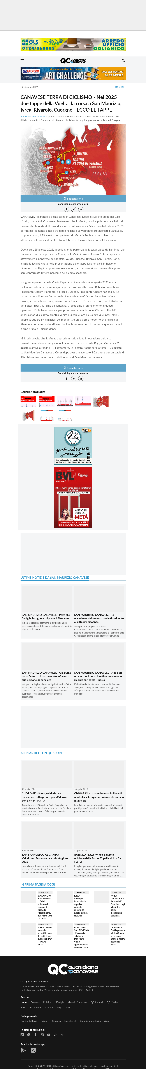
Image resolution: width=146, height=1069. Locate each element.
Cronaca (35, 1002)
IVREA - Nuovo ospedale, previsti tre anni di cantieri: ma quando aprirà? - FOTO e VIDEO (45, 936)
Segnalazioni (63, 1007)
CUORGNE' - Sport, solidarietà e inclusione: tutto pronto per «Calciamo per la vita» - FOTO (45, 797)
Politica (47, 1002)
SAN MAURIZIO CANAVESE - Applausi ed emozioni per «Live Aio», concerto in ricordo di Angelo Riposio (98, 676)
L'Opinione (35, 1007)
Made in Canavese (77, 1002)
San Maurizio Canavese (33, 116)
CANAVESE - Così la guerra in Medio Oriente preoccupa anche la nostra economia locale (118, 936)
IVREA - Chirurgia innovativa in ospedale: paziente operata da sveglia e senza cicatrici (81, 905)
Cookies (56, 1020)
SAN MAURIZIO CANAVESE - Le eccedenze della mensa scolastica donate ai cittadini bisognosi (99, 618)
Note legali (70, 1020)
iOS (81, 989)
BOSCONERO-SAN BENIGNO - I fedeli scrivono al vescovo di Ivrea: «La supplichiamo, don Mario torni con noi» (45, 907)
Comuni (49, 1007)
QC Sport (120, 87)
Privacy (45, 1020)
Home (24, 1002)
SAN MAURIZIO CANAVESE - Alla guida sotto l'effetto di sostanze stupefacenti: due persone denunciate (46, 676)
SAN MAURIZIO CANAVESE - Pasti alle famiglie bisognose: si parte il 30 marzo (46, 616)
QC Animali (97, 1002)
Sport (23, 1007)
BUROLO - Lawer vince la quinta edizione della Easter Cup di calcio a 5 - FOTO (97, 858)
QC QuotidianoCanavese (57, 1066)
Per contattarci (29, 1020)
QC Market (113, 1002)
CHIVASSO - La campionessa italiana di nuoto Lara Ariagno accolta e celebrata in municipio (99, 797)
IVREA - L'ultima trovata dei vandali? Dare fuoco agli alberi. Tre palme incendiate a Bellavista (118, 905)
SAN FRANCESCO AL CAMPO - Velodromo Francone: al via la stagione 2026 (45, 858)
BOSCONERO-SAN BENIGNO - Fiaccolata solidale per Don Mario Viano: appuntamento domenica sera (81, 937)
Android (90, 989)
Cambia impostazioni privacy (95, 1020)
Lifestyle (59, 1002)
